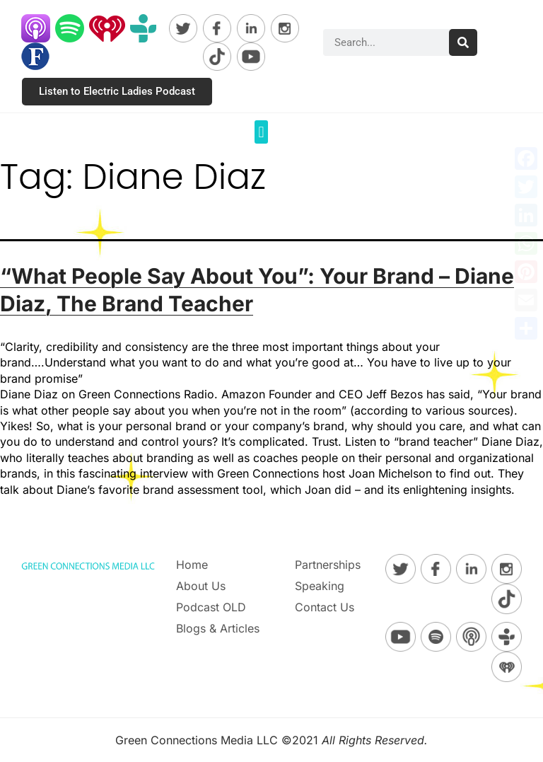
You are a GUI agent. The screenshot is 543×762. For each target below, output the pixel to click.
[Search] (463, 42)
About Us (201, 586)
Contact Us (324, 607)
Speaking (319, 586)
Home (192, 565)
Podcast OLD (211, 607)
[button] (261, 132)
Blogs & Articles (217, 628)
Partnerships (328, 565)
